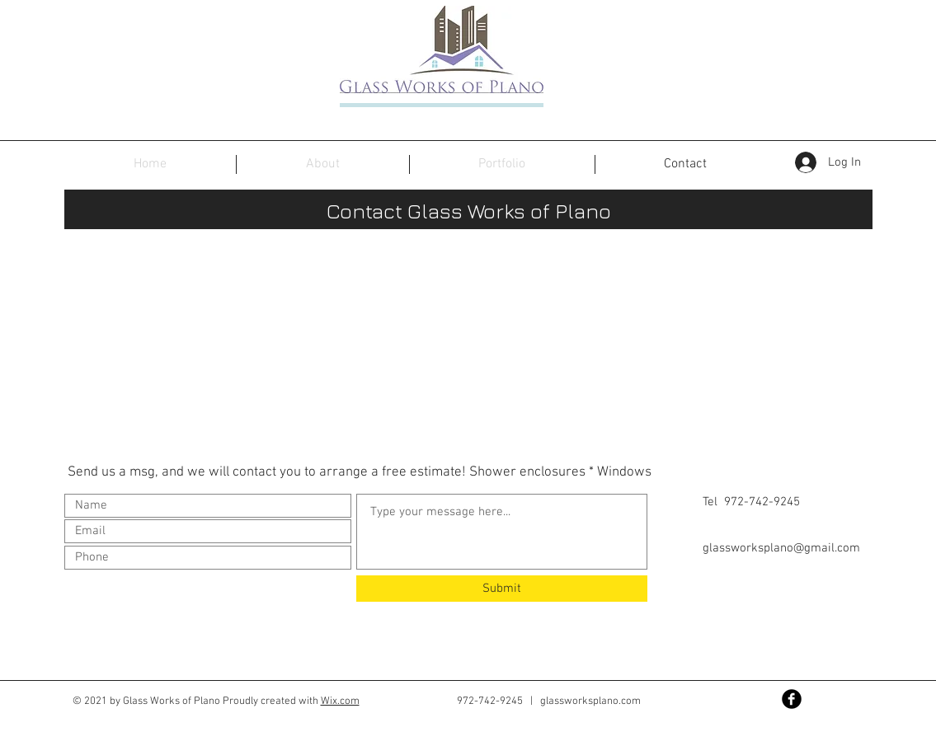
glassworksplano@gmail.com (781, 548)
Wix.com (340, 701)
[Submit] (501, 588)
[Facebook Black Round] (792, 699)
